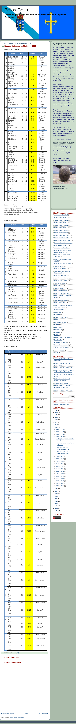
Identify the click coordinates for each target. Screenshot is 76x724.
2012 (56, 503)
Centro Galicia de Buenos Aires (63, 367)
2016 (56, 494)
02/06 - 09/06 (60, 486)
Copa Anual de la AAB (60, 300)
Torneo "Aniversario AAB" (61, 345)
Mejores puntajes (59, 327)
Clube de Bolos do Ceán (61, 383)
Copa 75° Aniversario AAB (61, 293)
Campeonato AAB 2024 (61, 233)
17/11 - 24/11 (60, 432)
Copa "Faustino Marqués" (61, 278)
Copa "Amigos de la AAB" (61, 248)
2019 (56, 427)
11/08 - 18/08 (60, 468)
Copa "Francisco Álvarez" (61, 280)
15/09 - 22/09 (60, 461)
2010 (56, 508)
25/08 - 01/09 (60, 466)
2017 (56, 491)
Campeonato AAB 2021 (61, 225)
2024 (56, 415)
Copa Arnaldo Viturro (60, 302)
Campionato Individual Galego (63, 243)
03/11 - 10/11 (60, 436)
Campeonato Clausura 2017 (62, 240)
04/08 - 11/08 (60, 471)
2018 (56, 489)
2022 (56, 420)
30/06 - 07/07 (60, 481)
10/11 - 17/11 (60, 434)
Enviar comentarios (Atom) (17, 717)
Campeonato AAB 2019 (61, 222)
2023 (56, 417)
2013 (56, 501)
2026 (56, 410)
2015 (56, 496)
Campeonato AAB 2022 (61, 227)
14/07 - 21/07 (60, 476)
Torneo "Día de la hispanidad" (62, 347)
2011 (56, 506)
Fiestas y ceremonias (60, 317)
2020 (56, 424)
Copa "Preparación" (60, 288)
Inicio (26, 713)
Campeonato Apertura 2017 (62, 235)
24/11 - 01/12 (60, 429)
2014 (56, 498)
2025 (56, 412)
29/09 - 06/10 (60, 459)
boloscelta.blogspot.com (60, 86)
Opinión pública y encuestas (62, 337)
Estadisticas (57, 312)
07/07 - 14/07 (60, 478)
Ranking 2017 (58, 340)
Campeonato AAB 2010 (61, 217)
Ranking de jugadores (60, 342)
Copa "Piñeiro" (58, 285)
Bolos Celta (16, 9)
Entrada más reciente (7, 713)
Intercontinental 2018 (60, 322)
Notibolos (57, 332)
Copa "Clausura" (59, 266)
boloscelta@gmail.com (59, 135)
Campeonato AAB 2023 (61, 230)
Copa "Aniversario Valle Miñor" (63, 263)
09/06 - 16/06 (60, 483)
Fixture (56, 319)
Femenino (57, 314)
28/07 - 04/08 (60, 473)
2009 (56, 511)
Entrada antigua (43, 713)
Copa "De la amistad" (60, 268)
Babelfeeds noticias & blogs (61, 404)
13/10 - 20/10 (60, 456)
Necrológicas (58, 330)
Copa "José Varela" (59, 283)
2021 (56, 422)
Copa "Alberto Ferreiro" (61, 245)
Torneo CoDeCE (59, 350)
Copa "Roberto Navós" (60, 290)
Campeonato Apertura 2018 (62, 238)
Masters (56, 324)
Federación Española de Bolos (63, 390)
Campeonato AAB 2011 (61, 220)
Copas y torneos (59, 309)
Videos (56, 352)
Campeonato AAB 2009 (61, 215)
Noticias (56, 335)
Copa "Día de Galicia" (60, 275)
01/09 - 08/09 (60, 464)
